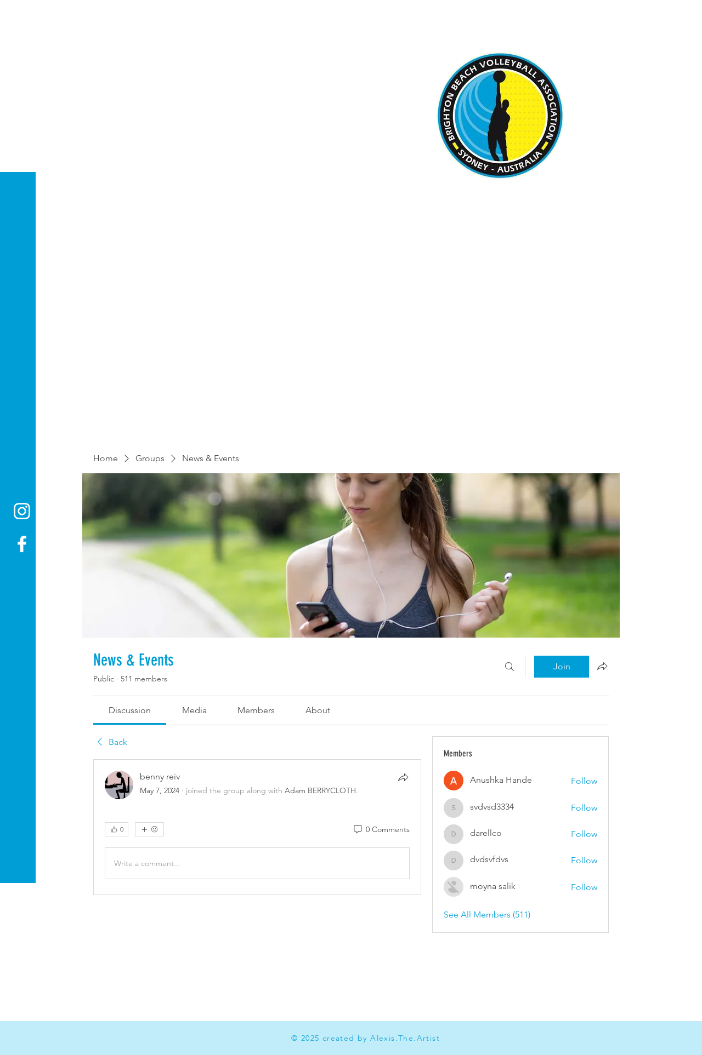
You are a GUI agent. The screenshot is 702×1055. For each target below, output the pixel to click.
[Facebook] (22, 544)
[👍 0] (116, 829)
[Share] (403, 777)
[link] (130, 710)
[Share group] (602, 666)
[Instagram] (22, 511)
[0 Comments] (381, 829)
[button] (19, 16)
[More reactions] (149, 829)
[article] (257, 827)
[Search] (509, 667)
